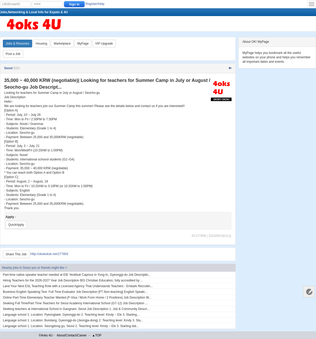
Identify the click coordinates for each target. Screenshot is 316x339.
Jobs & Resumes (17, 43)
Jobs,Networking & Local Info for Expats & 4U (34, 12)
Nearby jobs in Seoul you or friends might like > (34, 268)
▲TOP (96, 335)
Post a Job (13, 54)
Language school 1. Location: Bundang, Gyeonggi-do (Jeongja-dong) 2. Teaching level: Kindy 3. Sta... (73, 320)
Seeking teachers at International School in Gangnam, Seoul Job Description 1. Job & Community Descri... (76, 309)
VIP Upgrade (104, 43)
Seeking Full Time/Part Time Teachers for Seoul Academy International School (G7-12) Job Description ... (75, 303)
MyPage (83, 43)
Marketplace (62, 43)
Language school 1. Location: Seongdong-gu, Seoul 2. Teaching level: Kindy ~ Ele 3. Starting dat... (71, 326)
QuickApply (16, 225)
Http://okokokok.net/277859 (49, 254)
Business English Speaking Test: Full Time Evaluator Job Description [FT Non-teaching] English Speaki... (75, 292)
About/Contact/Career (72, 335)
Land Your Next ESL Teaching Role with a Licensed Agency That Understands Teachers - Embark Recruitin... (78, 286)
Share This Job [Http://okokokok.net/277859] (16, 254)
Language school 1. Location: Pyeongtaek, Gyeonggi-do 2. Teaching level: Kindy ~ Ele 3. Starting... (71, 314)
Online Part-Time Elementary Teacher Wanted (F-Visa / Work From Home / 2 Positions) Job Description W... (77, 297)
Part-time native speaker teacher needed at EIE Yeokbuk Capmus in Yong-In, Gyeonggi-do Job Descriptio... (77, 275)
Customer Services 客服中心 (309, 292)
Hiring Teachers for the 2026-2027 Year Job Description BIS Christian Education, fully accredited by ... (73, 280)
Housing (41, 43)
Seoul (8, 68)
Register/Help (94, 4)
